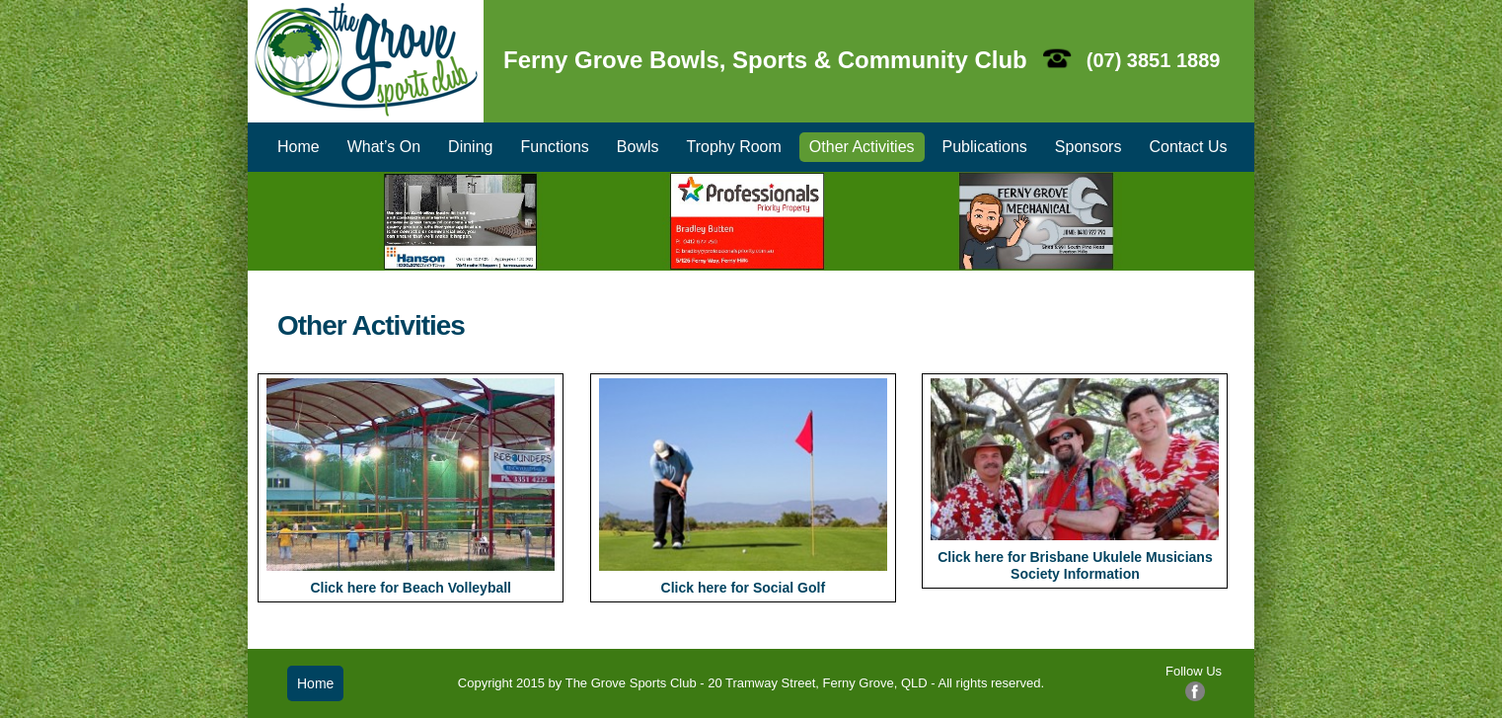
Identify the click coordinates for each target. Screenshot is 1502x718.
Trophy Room (734, 146)
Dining (470, 146)
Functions (554, 146)
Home (298, 146)
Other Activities (862, 146)
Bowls (638, 146)
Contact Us (1188, 146)
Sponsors (1088, 146)
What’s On (383, 146)
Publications (984, 146)
